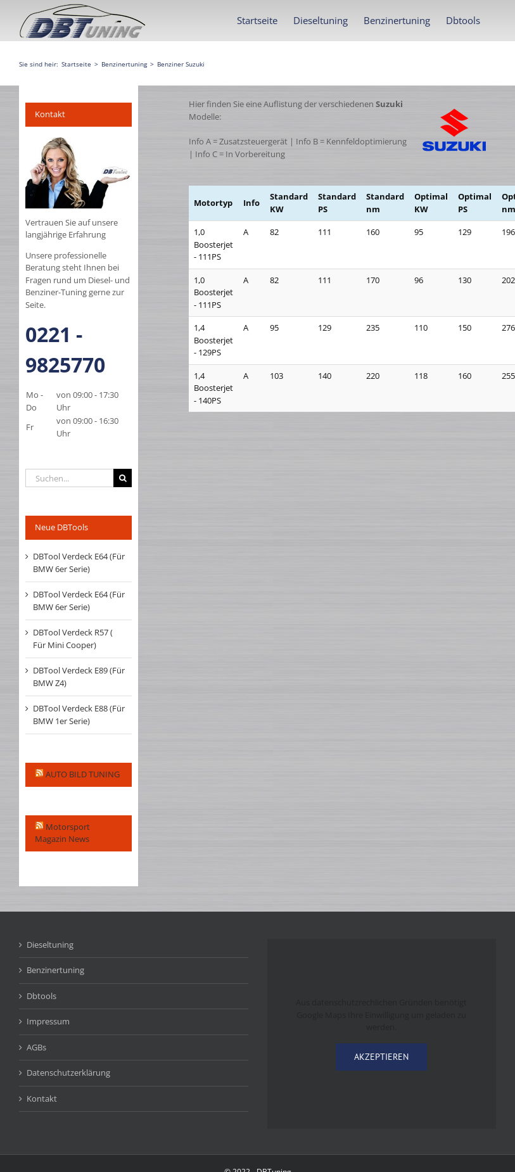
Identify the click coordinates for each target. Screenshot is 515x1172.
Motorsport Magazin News (62, 833)
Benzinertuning (55, 970)
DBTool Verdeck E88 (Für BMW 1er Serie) (79, 715)
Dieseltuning (50, 944)
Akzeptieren (381, 1056)
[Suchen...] (69, 478)
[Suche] (122, 478)
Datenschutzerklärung (68, 1072)
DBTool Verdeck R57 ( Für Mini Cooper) (73, 639)
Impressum (48, 1021)
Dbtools (41, 996)
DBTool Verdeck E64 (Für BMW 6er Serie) (79, 563)
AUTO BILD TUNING (83, 774)
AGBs (36, 1047)
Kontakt (42, 1098)
